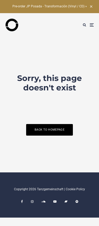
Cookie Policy (75, 189)
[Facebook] (22, 201)
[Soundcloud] (43, 201)
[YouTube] (54, 201)
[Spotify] (77, 201)
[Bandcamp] (66, 201)
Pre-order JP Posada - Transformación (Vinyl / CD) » (49, 6)
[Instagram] (32, 201)
